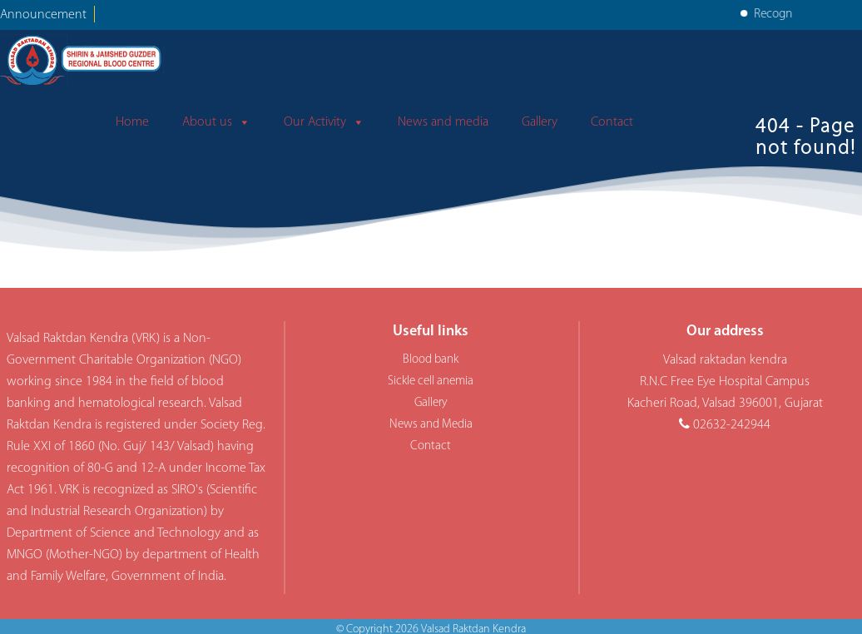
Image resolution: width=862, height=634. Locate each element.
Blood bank (430, 360)
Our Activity (324, 122)
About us (216, 122)
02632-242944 (731, 425)
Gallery (539, 122)
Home (132, 122)
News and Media (431, 425)
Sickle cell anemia (430, 381)
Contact (612, 122)
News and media (443, 122)
